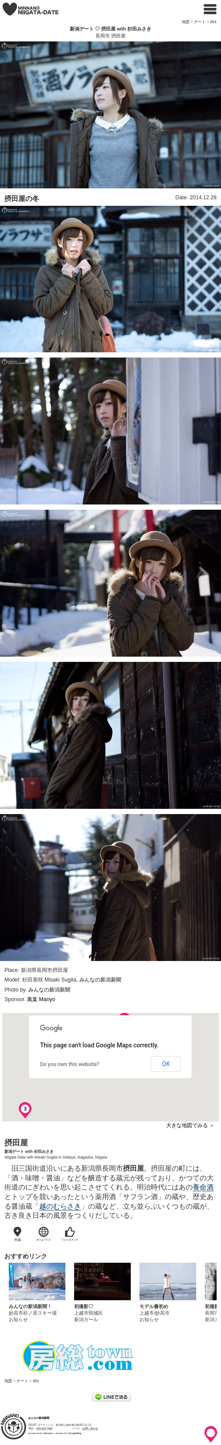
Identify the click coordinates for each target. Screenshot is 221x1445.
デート (200, 22)
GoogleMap (75, 1433)
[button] (64, 1013)
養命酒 (203, 1187)
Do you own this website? (69, 1064)
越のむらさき (60, 1206)
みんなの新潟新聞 (100, 980)
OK (166, 1063)
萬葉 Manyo (41, 999)
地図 (186, 22)
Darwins (48, 1433)
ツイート (91, 1397)
